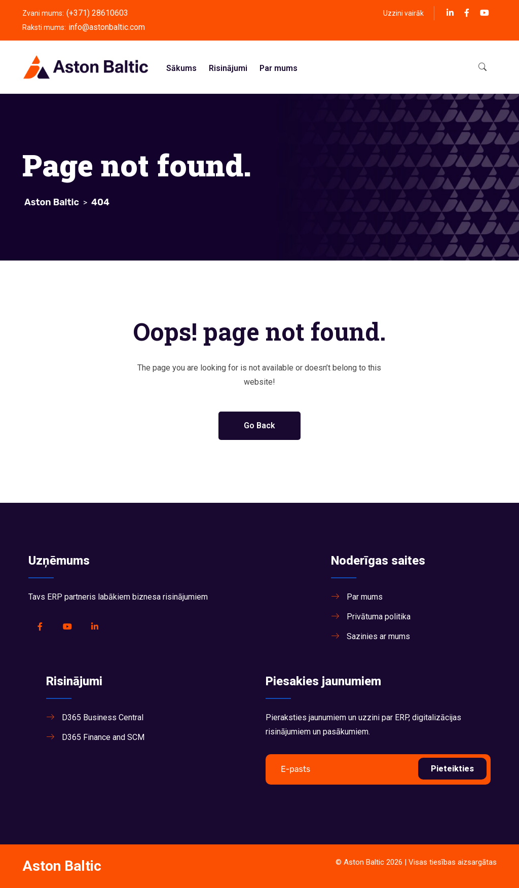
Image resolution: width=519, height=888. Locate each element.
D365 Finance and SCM (103, 737)
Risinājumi (228, 68)
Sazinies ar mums (378, 636)
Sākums (181, 68)
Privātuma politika (379, 616)
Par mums (279, 68)
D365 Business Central (102, 717)
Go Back (259, 425)
